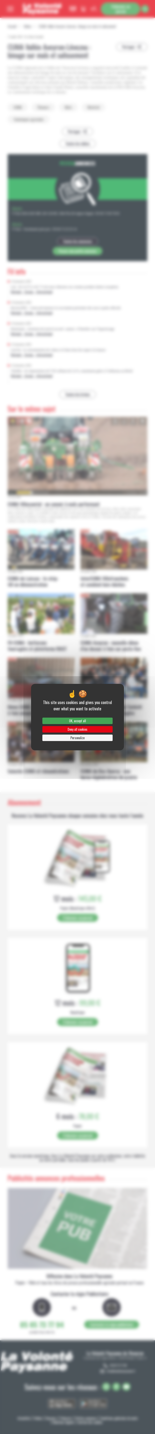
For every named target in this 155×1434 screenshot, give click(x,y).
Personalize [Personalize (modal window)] (77, 737)
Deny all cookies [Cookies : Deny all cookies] (77, 729)
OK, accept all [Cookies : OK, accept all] (77, 720)
